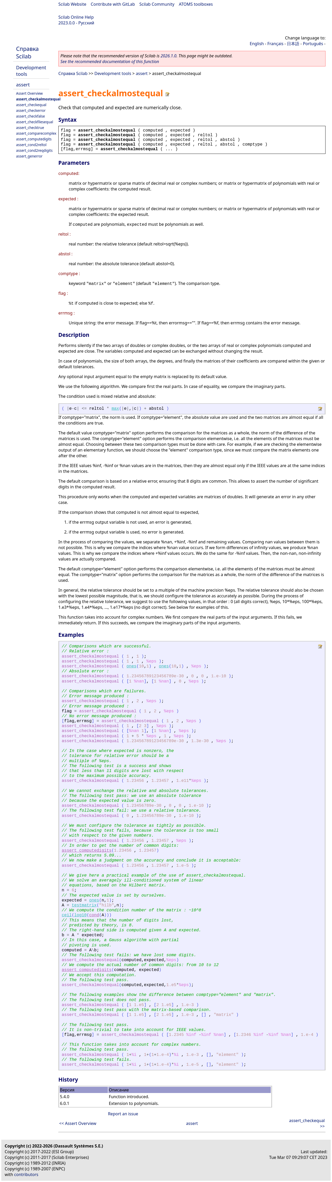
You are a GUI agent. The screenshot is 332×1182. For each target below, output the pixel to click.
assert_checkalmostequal (38, 99)
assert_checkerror (31, 110)
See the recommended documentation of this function (109, 61)
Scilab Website (72, 4)
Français (275, 43)
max (115, 408)
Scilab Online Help (76, 17)
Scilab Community (156, 4)
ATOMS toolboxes (196, 4)
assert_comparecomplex (36, 133)
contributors (26, 1174)
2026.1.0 (168, 56)
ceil (67, 915)
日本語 (293, 43)
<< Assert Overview (77, 1123)
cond (94, 915)
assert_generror (29, 156)
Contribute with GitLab (113, 4)
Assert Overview (29, 93)
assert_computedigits (34, 138)
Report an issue (123, 1114)
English (257, 43)
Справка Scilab (27, 52)
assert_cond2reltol (31, 144)
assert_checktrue (30, 127)
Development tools (112, 73)
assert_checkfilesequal (34, 121)
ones (131, 666)
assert (23, 84)
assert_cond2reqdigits (34, 150)
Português (313, 43)
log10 (80, 915)
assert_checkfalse (30, 116)
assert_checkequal (31, 104)
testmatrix (84, 905)
